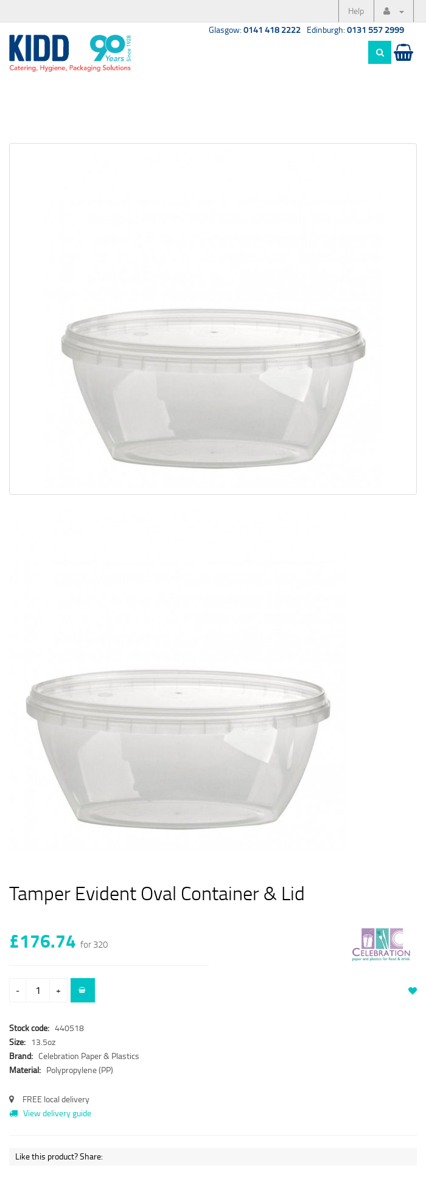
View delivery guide (50, 1113)
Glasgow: (255, 29)
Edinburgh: (355, 29)
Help (356, 10)
